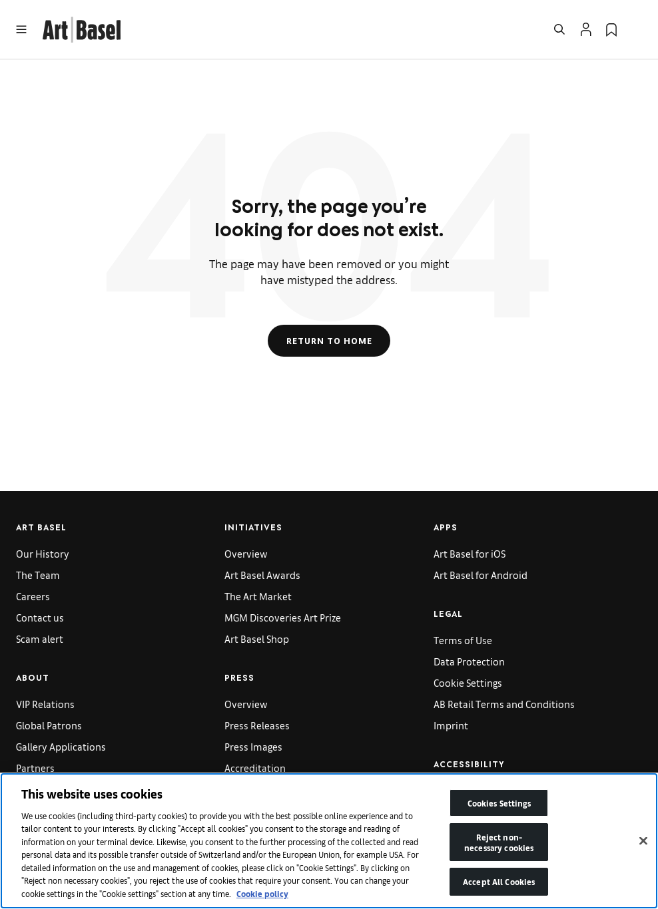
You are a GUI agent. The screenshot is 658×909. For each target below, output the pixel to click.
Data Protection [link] (469, 661)
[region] (329, 841)
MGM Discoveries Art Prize (282, 617)
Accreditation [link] (255, 767)
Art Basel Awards (262, 574)
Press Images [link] (253, 746)
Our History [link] (42, 553)
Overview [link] (246, 553)
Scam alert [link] (39, 638)
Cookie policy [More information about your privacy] (262, 893)
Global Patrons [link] (49, 725)
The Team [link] (38, 574)
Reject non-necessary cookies (498, 842)
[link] (82, 27)
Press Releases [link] (257, 725)
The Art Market (258, 596)
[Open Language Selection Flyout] (636, 29)
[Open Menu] (21, 29)
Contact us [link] (40, 617)
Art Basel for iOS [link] (469, 553)
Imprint (451, 725)
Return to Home (329, 340)
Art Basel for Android (480, 574)
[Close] (643, 841)
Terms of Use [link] (463, 640)
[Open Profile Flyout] (586, 29)
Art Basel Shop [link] (256, 638)
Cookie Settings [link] (468, 682)
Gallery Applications (61, 746)
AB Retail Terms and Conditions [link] (504, 703)
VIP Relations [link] (45, 703)
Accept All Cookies (499, 881)
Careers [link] (33, 596)
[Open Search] (559, 29)
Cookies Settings (499, 803)
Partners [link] (35, 767)
